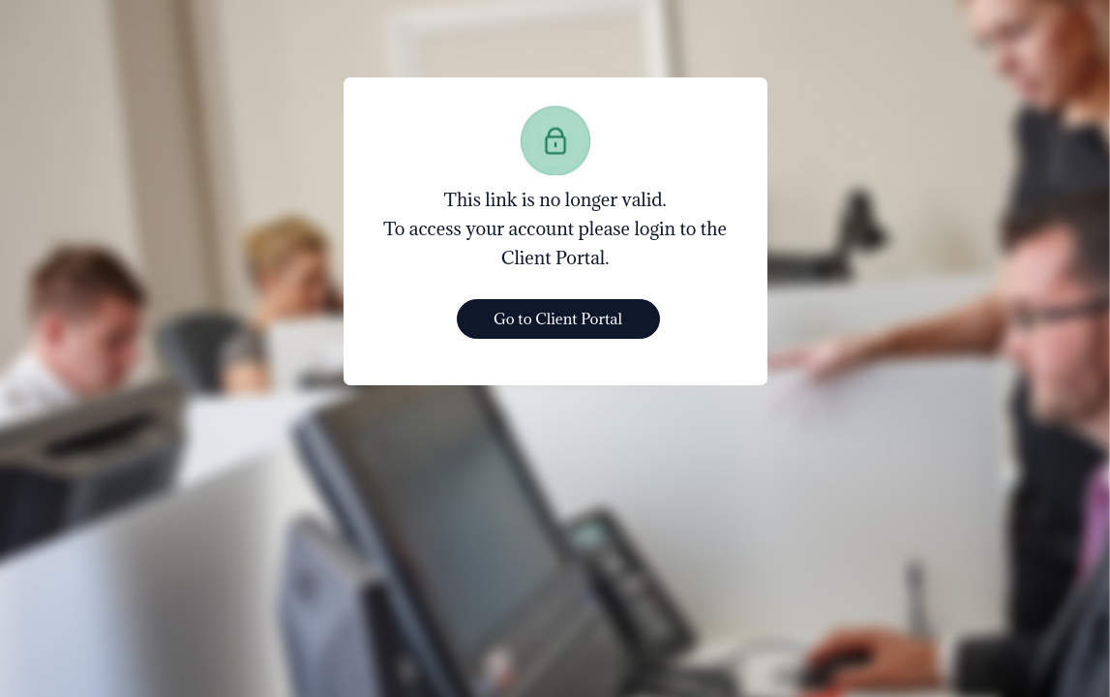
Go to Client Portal (558, 318)
